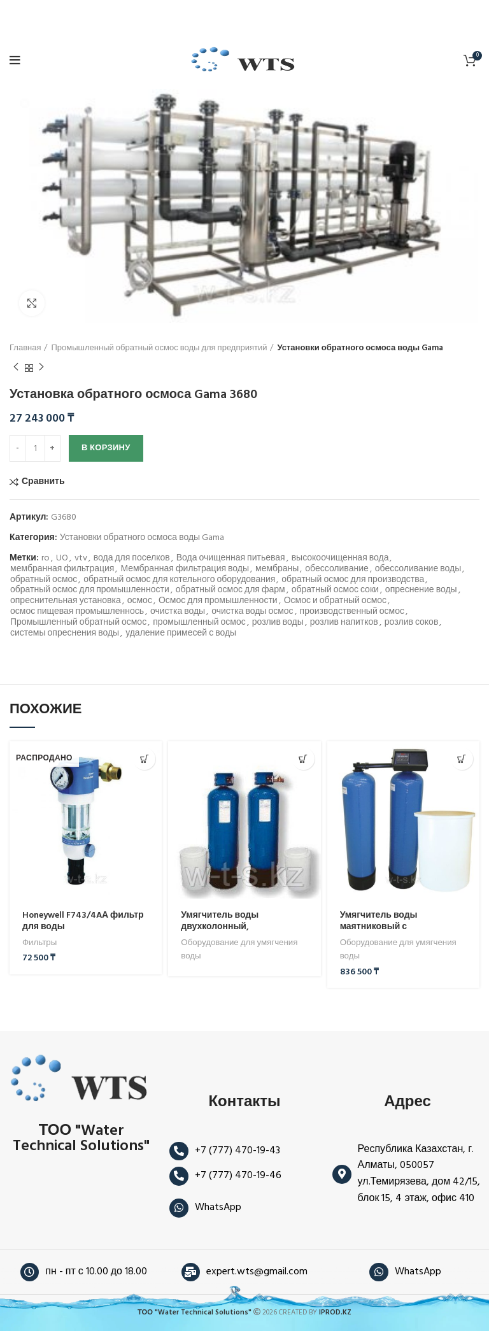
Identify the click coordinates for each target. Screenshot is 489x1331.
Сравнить (43, 482)
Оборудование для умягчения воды (239, 949)
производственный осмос (352, 612)
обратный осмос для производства (352, 580)
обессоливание (336, 569)
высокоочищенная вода (340, 558)
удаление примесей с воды (180, 634)
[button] (462, 759)
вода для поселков (132, 558)
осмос (139, 601)
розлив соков (412, 623)
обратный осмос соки (335, 590)
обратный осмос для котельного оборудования (179, 580)
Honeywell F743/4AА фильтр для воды (83, 921)
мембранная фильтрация (62, 569)
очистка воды (177, 612)
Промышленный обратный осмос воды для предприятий (159, 348)
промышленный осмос (199, 623)
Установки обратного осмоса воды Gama (360, 348)
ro (45, 558)
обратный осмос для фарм (230, 590)
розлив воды (278, 623)
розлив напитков (344, 623)
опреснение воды (421, 590)
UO (62, 558)
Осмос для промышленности (218, 601)
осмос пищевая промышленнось (77, 612)
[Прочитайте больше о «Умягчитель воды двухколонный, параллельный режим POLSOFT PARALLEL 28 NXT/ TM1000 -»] (303, 759)
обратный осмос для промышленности (89, 590)
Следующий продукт (41, 368)
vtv (80, 558)
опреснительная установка (65, 601)
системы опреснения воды (64, 634)
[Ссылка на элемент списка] (244, 1151)
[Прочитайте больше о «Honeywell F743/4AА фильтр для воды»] (144, 759)
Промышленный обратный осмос (78, 623)
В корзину (106, 448)
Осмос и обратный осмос (335, 601)
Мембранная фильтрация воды (184, 569)
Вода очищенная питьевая (230, 558)
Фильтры (39, 943)
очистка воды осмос (252, 612)
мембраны (277, 569)
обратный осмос (43, 580)
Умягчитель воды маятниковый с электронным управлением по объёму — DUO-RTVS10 (400, 932)
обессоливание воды (418, 569)
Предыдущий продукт (16, 368)
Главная (25, 348)
